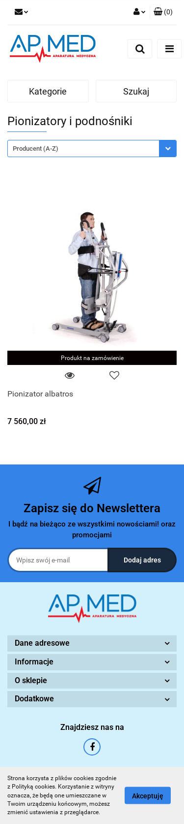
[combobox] (92, 148)
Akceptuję (147, 796)
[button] (163, 12)
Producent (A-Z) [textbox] (35, 148)
